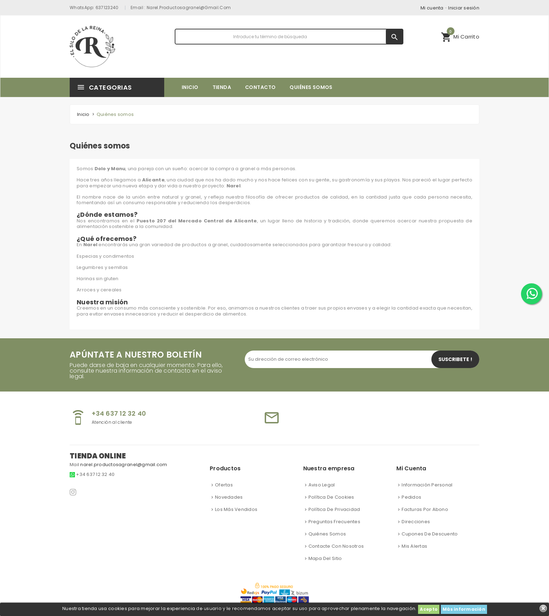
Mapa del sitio (325, 558)
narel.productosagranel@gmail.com (189, 8)
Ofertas (224, 485)
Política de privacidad (334, 509)
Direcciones (416, 521)
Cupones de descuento (430, 534)
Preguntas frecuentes (334, 521)
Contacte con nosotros (336, 546)
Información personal (427, 485)
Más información (464, 609)
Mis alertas (414, 546)
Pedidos (411, 497)
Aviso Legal (321, 485)
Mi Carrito (460, 36)
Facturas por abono (425, 509)
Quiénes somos (327, 534)
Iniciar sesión (463, 8)
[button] (460, 36)
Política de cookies (331, 497)
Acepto (429, 609)
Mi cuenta (432, 8)
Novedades (229, 497)
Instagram (73, 492)
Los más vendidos (236, 509)
